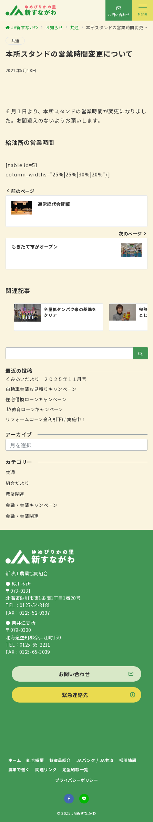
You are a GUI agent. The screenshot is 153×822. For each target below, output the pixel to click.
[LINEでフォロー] (84, 798)
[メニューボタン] (142, 10)
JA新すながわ (83, 813)
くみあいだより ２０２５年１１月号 (46, 379)
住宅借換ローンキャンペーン (36, 399)
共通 (15, 40)
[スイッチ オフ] (119, 10)
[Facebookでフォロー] (69, 798)
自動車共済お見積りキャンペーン (41, 389)
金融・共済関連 (22, 516)
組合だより (17, 483)
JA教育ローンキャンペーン (34, 409)
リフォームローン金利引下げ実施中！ (46, 419)
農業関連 (15, 494)
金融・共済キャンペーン (31, 505)
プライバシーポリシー (76, 780)
